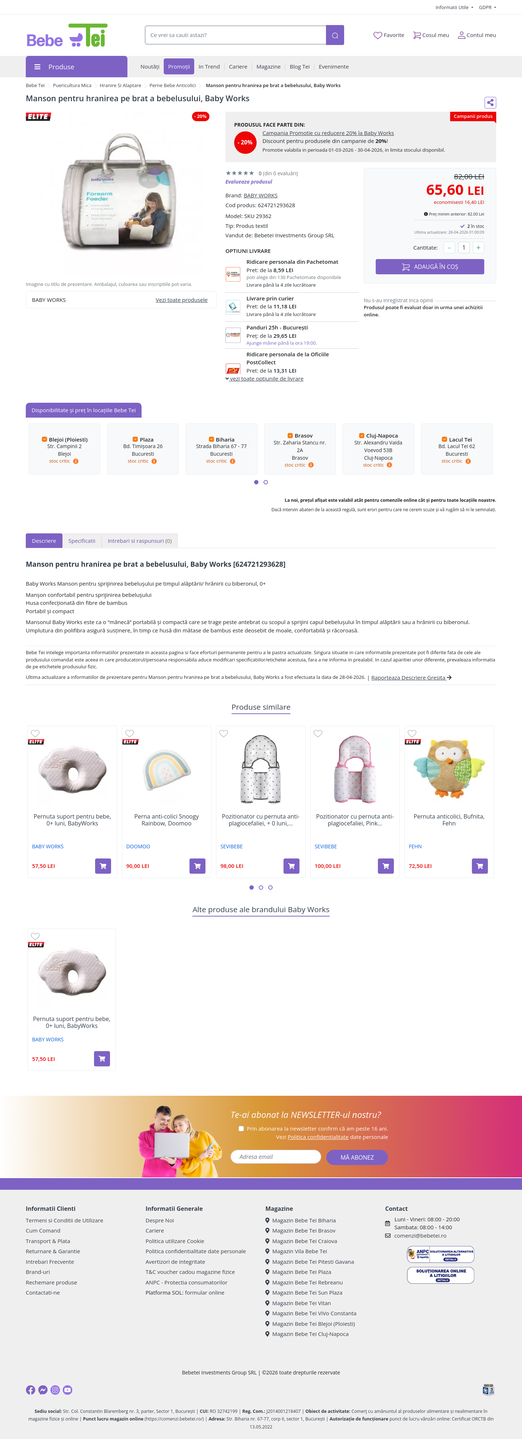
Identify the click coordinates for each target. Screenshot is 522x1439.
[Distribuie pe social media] (490, 102)
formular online (204, 1292)
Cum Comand (43, 1230)
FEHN (415, 846)
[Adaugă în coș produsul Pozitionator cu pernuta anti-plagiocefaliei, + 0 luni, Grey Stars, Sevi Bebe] (291, 866)
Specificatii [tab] (82, 540)
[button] (256, 482)
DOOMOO (138, 846)
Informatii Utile (453, 7)
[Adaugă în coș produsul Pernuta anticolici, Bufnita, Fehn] (480, 866)
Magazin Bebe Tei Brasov (300, 1230)
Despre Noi (160, 1220)
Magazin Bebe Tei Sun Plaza (303, 1292)
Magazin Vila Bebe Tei (296, 1251)
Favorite (389, 35)
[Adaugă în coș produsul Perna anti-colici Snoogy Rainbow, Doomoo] (197, 866)
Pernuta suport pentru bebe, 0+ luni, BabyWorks (72, 820)
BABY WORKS (260, 195)
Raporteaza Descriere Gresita (411, 677)
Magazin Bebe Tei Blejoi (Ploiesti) (310, 1323)
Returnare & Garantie (53, 1251)
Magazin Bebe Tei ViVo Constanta (310, 1313)
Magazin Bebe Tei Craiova (301, 1241)
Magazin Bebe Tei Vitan (298, 1303)
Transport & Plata (48, 1241)
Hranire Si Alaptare (120, 85)
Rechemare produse (51, 1282)
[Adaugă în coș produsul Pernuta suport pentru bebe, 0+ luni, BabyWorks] (103, 866)
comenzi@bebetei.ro (420, 1235)
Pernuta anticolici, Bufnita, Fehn (449, 820)
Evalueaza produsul (248, 181)
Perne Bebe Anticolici (173, 85)
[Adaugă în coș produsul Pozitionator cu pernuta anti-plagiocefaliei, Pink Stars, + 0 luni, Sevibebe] (386, 866)
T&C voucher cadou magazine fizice (190, 1271)
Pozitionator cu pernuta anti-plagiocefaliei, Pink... (355, 820)
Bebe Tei (35, 85)
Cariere (155, 1230)
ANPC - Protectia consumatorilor (187, 1282)
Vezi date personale (332, 1136)
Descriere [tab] (44, 540)
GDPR (486, 7)
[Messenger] (43, 1390)
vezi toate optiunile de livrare (264, 378)
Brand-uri (38, 1271)
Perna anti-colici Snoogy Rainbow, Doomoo (166, 820)
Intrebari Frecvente (50, 1261)
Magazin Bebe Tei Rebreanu (304, 1282)
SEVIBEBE (231, 846)
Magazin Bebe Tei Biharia (300, 1220)
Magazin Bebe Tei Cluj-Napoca (307, 1333)
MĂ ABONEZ (357, 1157)
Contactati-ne (43, 1292)
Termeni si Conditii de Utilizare (64, 1220)
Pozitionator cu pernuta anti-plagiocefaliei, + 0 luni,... (260, 820)
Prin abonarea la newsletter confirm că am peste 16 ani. (317, 1128)
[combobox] (235, 35)
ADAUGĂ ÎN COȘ (430, 267)
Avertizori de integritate (175, 1261)
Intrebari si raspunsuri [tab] (140, 540)
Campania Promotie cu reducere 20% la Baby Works (328, 132)
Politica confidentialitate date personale (196, 1251)
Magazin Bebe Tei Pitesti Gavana (309, 1261)
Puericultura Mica (72, 85)
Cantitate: (425, 247)
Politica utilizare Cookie (175, 1241)
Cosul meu (431, 33)
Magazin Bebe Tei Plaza (298, 1271)
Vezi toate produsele (182, 299)
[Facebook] (30, 1390)
